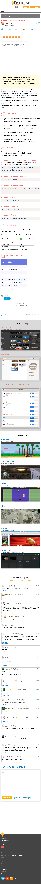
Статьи (3, 842)
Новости (3, 838)
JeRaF (6, 657)
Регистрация (35, 7)
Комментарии (37, 28)
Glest (3, 506)
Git (2, 863)
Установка (20, 28)
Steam (23, 95)
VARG (7, 603)
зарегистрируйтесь (7, 39)
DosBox (3, 107)
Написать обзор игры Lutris (20, 45)
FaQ (2, 861)
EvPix (6, 736)
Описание (5, 28)
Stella (3, 484)
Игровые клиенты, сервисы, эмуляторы (20, 20)
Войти (26, 7)
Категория (11, 16)
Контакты (4, 871)
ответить (4, 590)
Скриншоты (28, 28)
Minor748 (8, 594)
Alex (23, 634)
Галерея (3, 857)
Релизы (13, 28)
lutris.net (7, 298)
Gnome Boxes (7, 550)
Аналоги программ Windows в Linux (11, 855)
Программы (4, 845)
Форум (3, 865)
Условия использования (8, 874)
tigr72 (6, 669)
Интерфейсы (5, 849)
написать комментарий (20, 580)
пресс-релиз (22, 279)
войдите (15, 308)
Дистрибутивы (5, 840)
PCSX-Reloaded (7, 461)
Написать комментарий (13, 766)
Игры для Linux (5, 20)
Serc (19, 757)
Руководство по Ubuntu (8, 853)
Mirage (4, 528)
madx (6, 757)
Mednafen (5, 439)
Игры (22, 11)
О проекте (4, 869)
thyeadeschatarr (10, 681)
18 (39, 23)
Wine (32, 105)
